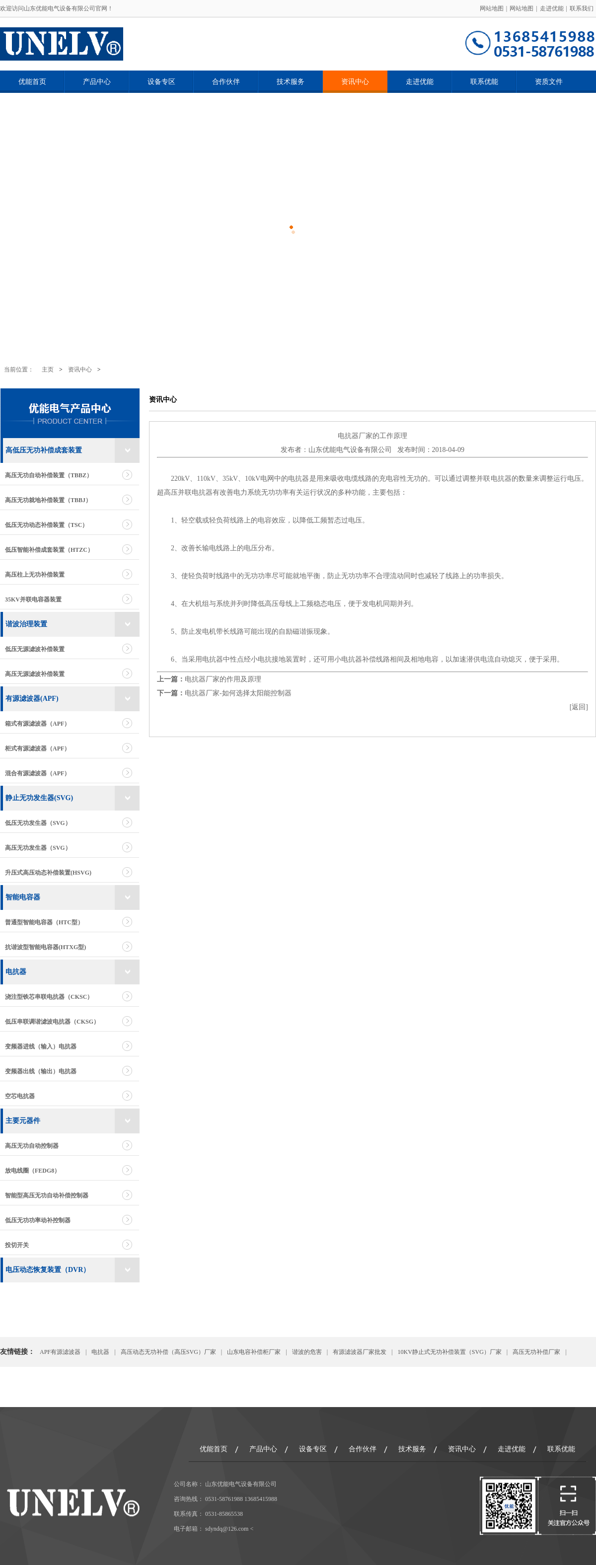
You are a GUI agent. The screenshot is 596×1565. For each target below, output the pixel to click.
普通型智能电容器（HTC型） (44, 922)
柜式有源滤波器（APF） (37, 748)
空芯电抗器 (20, 1096)
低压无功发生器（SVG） (38, 823)
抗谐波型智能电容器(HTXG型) (45, 947)
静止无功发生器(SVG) (39, 798)
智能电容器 (22, 897)
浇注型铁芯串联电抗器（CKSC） (49, 996)
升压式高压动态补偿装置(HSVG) (48, 872)
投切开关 (17, 1245)
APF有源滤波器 (60, 1351)
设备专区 (161, 81)
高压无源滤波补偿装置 (35, 674)
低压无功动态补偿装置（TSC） (46, 525)
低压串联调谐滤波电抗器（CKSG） (52, 1021)
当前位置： (19, 369)
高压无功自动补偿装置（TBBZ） (48, 475)
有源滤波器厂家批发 (359, 1351)
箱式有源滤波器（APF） (37, 723)
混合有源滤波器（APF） (37, 773)
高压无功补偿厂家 (536, 1351)
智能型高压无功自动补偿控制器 (46, 1195)
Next (563, 226)
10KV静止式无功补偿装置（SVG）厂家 (449, 1351)
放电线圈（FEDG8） (32, 1170)
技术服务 (290, 81)
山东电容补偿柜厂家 (254, 1351)
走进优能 (552, 8)
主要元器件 (22, 1120)
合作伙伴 (226, 81)
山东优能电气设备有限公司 (350, 449)
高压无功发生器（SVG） (38, 847)
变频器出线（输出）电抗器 (40, 1071)
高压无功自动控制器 (32, 1145)
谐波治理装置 (26, 624)
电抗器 (15, 971)
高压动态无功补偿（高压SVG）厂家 (168, 1351)
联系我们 (582, 8)
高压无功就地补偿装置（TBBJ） (48, 500)
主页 (48, 369)
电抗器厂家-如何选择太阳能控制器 (238, 693)
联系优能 (484, 81)
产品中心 (97, 81)
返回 (579, 707)
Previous (32, 226)
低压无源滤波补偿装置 (35, 649)
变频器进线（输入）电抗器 (40, 1046)
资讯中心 (355, 81)
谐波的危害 (307, 1351)
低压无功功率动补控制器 (38, 1220)
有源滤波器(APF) (32, 698)
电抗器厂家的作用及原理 (223, 679)
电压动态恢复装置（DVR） (47, 1269)
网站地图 (492, 8)
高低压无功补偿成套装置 (43, 450)
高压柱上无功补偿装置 (35, 574)
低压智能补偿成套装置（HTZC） (49, 549)
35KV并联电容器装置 (33, 599)
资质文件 (549, 81)
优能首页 (32, 81)
